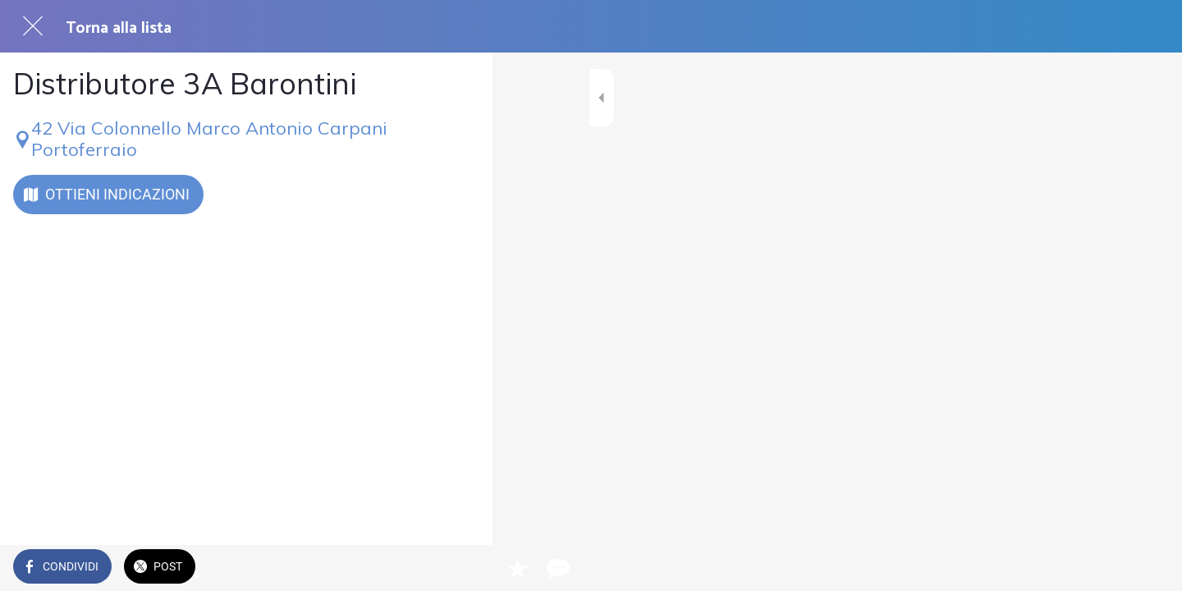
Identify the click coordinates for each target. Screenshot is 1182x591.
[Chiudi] (33, 26)
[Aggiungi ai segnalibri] (420, 568)
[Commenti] (459, 568)
